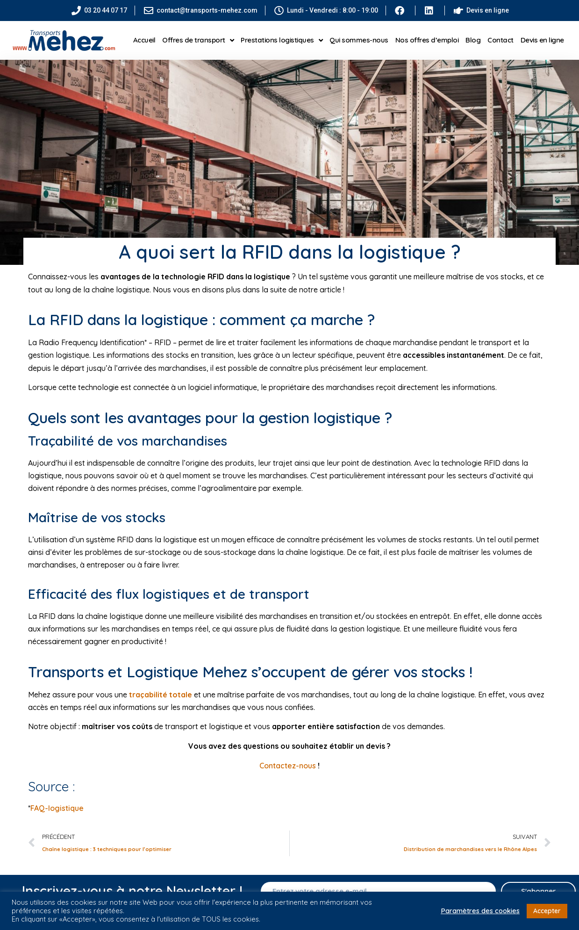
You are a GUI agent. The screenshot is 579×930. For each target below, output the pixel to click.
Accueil (144, 39)
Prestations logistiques (281, 40)
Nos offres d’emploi (427, 39)
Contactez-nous (287, 765)
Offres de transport (198, 40)
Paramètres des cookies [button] (480, 911)
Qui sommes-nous (358, 39)
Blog (472, 39)
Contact (500, 39)
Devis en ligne (542, 39)
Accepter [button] (547, 911)
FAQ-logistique (57, 808)
